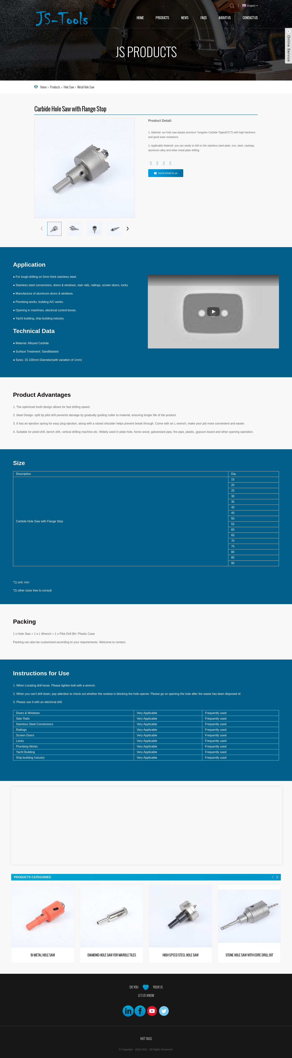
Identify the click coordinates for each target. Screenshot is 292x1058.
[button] (127, 229)
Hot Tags (146, 1038)
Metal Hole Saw (85, 87)
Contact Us (250, 17)
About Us (225, 17)
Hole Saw (69, 87)
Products (162, 17)
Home (140, 17)
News (184, 17)
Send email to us (167, 173)
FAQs (203, 17)
